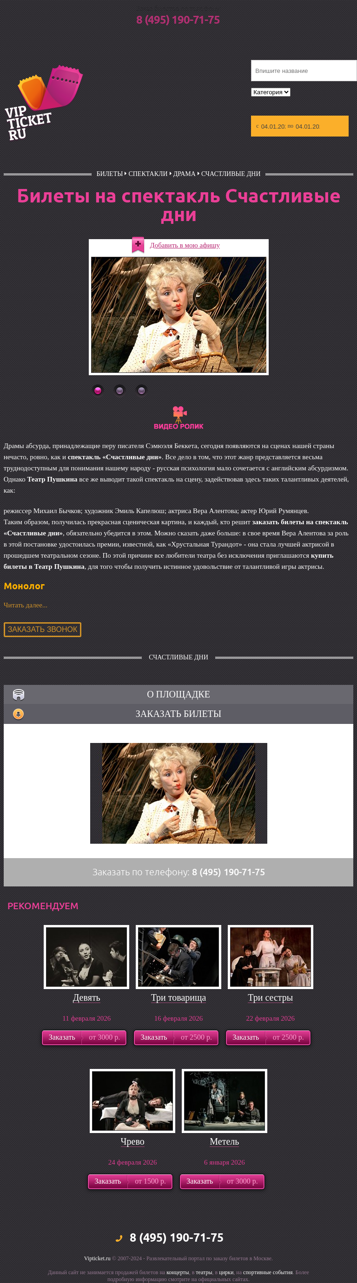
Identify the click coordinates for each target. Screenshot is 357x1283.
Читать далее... (25, 605)
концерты (177, 1272)
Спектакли (147, 173)
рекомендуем (43, 906)
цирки (226, 1272)
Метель (224, 1141)
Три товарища (178, 997)
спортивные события (267, 1272)
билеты (109, 173)
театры (204, 1272)
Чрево (133, 1141)
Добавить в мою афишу (185, 245)
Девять (86, 997)
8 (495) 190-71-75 (178, 20)
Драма (184, 173)
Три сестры (270, 997)
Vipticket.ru (97, 1258)
